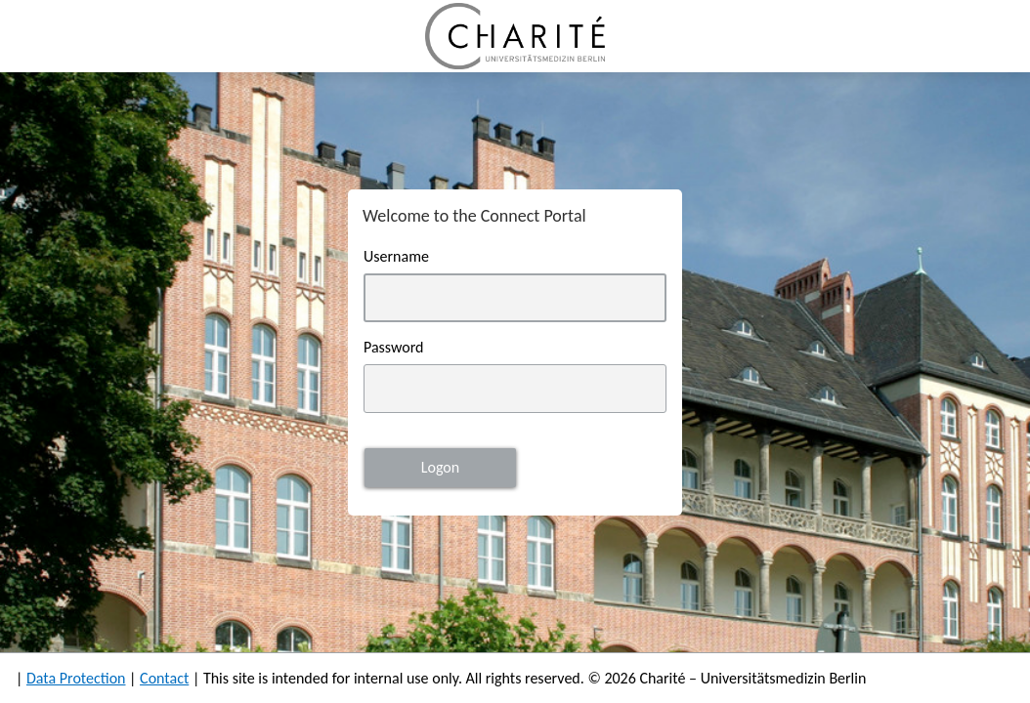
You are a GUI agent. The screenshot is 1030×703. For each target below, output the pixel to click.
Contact (164, 678)
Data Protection (76, 678)
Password (394, 347)
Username (396, 256)
